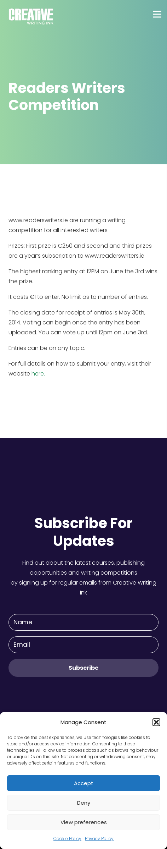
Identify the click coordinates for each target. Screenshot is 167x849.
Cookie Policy (67, 839)
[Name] (83, 622)
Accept (83, 783)
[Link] (31, 14)
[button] (156, 722)
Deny (83, 802)
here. (38, 373)
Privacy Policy (99, 839)
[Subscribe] (83, 668)
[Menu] (157, 14)
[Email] (83, 644)
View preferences (84, 822)
